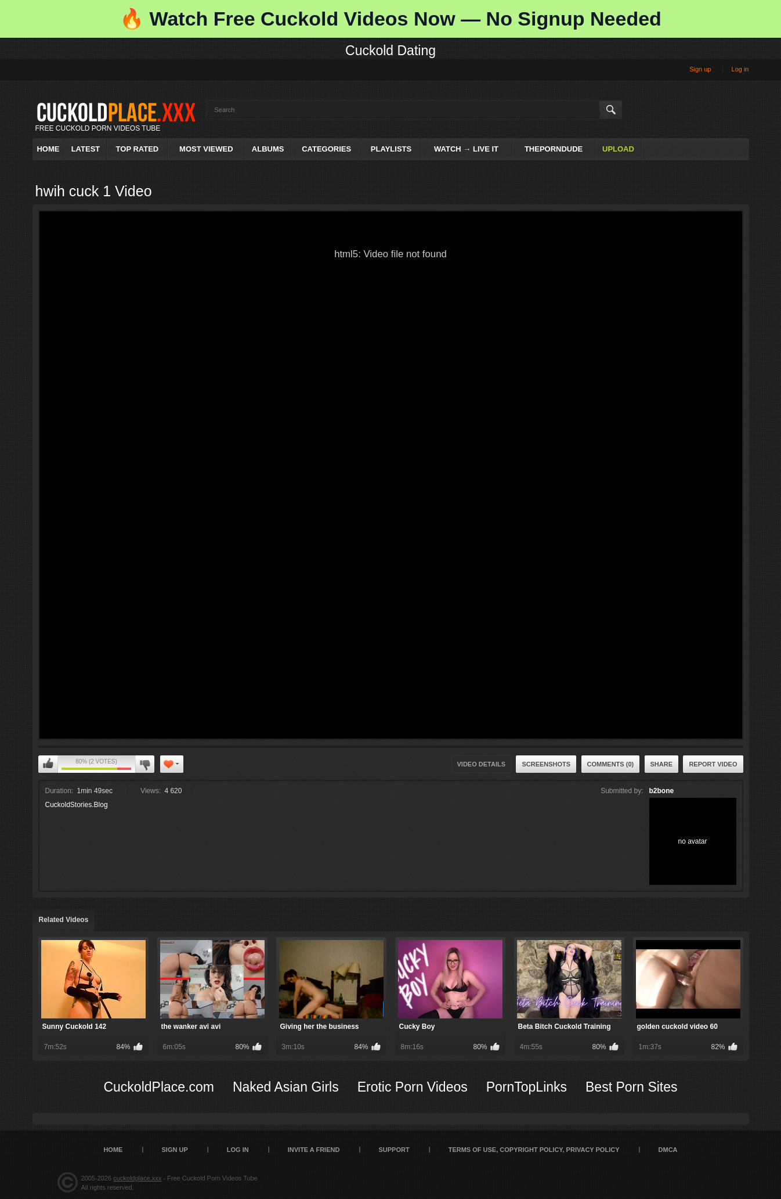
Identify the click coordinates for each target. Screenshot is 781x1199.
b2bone (661, 791)
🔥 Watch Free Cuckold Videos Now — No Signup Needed (390, 19)
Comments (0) (610, 764)
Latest (85, 149)
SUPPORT (393, 1149)
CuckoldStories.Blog (76, 805)
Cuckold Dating (390, 50)
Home (48, 149)
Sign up (700, 69)
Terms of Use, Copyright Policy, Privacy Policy (534, 1149)
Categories (326, 149)
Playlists (391, 149)
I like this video (48, 764)
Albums (268, 149)
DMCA (668, 1149)
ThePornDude (554, 149)
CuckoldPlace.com (158, 1086)
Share (661, 764)
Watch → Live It (466, 149)
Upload (618, 149)
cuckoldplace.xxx (137, 1178)
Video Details (481, 764)
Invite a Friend (314, 1149)
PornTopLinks (526, 1086)
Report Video (713, 764)
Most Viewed (206, 149)
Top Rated (137, 149)
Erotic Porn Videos (412, 1086)
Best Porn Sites (631, 1086)
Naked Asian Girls (286, 1086)
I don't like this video (144, 764)
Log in (740, 69)
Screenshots (546, 764)
